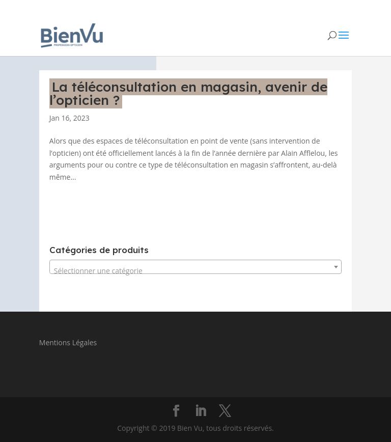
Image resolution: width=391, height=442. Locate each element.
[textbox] (195, 271)
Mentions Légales (68, 342)
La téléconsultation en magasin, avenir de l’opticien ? (188, 93)
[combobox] (195, 267)
